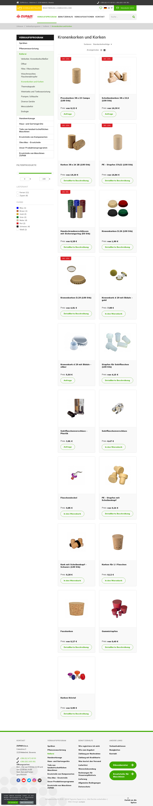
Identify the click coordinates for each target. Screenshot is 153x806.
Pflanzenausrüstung (29, 48)
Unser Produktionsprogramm (33, 148)
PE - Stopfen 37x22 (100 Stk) (117, 164)
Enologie (25, 111)
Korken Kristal (68, 697)
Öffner (24, 64)
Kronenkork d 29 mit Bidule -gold (117, 298)
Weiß (23, 229)
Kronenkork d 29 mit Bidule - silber (76, 365)
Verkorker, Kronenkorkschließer (34, 59)
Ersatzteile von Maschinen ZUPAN (31, 154)
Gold (23, 214)
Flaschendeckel (69, 497)
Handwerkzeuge (27, 118)
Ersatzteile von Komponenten (33, 137)
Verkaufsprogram (47, 17)
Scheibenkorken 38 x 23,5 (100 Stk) (115, 99)
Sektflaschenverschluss (114, 431)
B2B (70, 8)
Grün (23, 217)
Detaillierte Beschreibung (76, 180)
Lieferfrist (83, 765)
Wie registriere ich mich (89, 746)
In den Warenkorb (113, 314)
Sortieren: (88, 44)
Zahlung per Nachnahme (89, 754)
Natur (23, 220)
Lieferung (82, 779)
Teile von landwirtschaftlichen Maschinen (33, 130)
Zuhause (20, 26)
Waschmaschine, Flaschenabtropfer (29, 75)
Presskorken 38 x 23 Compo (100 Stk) (75, 99)
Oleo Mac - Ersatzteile (30, 142)
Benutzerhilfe (65, 17)
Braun (23, 211)
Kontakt (100, 17)
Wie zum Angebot (86, 750)
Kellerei (46, 26)
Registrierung (49, 8)
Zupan (24, 195)
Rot (22, 223)
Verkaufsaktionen (84, 17)
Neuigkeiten (114, 750)
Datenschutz (84, 787)
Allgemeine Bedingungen (89, 783)
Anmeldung (62, 8)
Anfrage (68, 114)
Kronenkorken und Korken (32, 81)
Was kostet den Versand (89, 761)
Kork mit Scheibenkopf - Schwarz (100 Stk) (73, 565)
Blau (23, 208)
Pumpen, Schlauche (29, 96)
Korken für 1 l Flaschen (114, 564)
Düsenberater (123, 764)
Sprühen (23, 43)
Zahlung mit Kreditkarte (89, 758)
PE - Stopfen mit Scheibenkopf (111, 498)
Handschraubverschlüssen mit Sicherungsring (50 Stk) (75, 232)
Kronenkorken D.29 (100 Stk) (76, 297)
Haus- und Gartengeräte (31, 124)
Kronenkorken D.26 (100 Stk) (117, 231)
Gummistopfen (110, 631)
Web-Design (73, 802)
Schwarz (25, 226)
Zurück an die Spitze (128, 800)
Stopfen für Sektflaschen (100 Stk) (115, 365)
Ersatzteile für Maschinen (123, 775)
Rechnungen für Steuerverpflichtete (87, 774)
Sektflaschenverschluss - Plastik (74, 432)
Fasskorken (67, 631)
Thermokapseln (28, 86)
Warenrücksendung (87, 769)
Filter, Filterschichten (30, 69)
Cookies (20, 800)
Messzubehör (27, 106)
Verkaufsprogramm (33, 26)
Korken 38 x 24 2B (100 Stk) (75, 164)
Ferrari (24, 192)
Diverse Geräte (28, 101)
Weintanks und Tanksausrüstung (35, 91)
